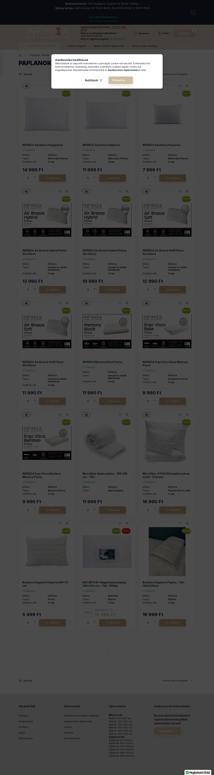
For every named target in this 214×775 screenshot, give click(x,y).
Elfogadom (118, 80)
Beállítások (91, 80)
